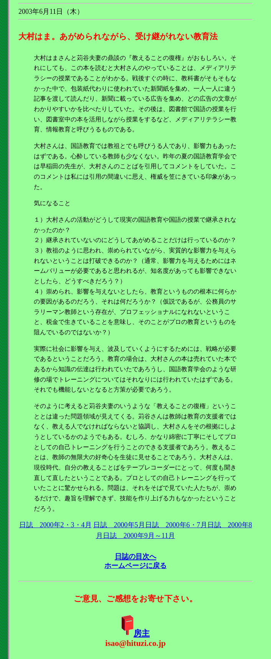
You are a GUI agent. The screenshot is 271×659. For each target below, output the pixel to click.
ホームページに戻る (135, 565)
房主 (142, 633)
